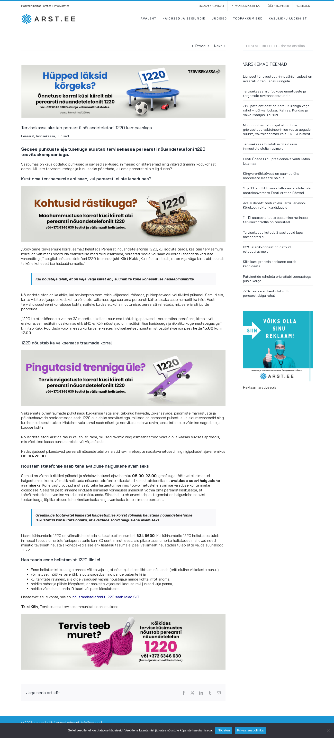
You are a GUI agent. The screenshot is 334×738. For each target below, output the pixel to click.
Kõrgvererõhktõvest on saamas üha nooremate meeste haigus (271, 175)
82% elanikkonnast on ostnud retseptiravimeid (267, 249)
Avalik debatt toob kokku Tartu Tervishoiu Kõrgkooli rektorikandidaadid (275, 205)
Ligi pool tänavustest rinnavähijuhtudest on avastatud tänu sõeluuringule (277, 78)
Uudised (62, 136)
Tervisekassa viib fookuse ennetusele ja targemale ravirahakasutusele (274, 93)
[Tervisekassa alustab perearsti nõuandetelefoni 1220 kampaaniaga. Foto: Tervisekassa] (123, 91)
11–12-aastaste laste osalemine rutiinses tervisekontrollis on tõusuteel (275, 219)
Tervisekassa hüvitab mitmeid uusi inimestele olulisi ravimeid (270, 146)
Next (218, 46)
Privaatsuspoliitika (250, 730)
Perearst (27, 136)
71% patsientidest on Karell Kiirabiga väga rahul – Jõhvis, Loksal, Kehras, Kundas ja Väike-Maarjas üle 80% (276, 110)
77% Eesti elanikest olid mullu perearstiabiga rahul (266, 293)
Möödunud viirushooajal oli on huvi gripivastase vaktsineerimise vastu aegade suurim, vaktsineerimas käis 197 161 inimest (277, 129)
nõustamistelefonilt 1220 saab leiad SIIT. (106, 597)
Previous (202, 46)
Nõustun (224, 730)
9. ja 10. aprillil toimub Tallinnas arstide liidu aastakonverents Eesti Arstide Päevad (277, 190)
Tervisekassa (45, 136)
